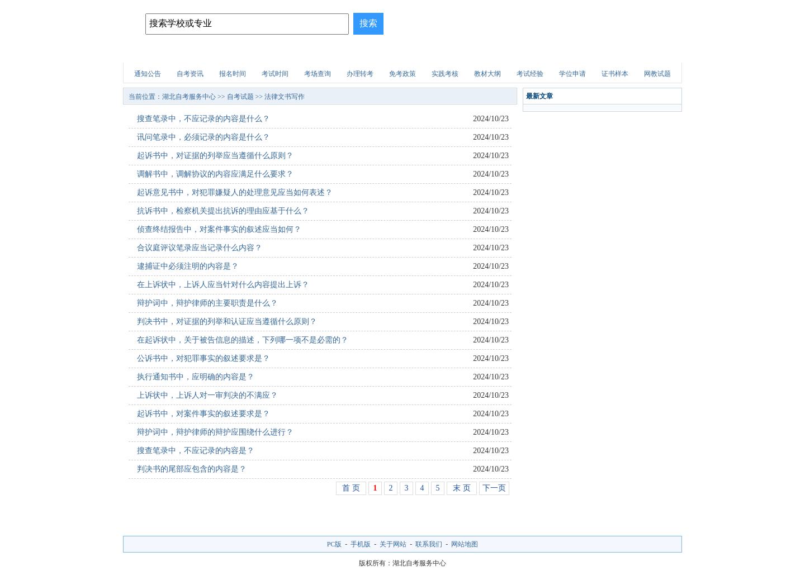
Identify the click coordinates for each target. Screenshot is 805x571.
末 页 (462, 488)
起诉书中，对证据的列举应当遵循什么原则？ (215, 155)
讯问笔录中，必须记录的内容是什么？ (203, 137)
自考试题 (600, 53)
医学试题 (550, 53)
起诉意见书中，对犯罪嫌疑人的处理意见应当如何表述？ (235, 192)
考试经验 (530, 74)
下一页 (494, 488)
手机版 (361, 544)
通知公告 (147, 74)
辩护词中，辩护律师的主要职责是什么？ (207, 303)
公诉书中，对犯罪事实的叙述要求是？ (203, 358)
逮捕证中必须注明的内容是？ (188, 266)
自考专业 (302, 53)
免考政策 (402, 74)
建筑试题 (401, 53)
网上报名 (650, 53)
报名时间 (232, 74)
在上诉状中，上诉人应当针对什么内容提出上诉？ (223, 284)
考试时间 (275, 74)
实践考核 (445, 74)
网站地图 (464, 544)
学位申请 (572, 74)
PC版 (334, 544)
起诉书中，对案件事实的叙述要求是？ (203, 414)
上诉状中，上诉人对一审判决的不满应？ (207, 395)
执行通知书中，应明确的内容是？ (195, 377)
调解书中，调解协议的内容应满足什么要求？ (215, 174)
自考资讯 (190, 74)
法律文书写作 (284, 97)
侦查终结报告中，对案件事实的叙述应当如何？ (219, 229)
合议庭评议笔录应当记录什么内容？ (199, 248)
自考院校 (202, 53)
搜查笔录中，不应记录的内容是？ (195, 450)
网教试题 (657, 74)
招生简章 (252, 53)
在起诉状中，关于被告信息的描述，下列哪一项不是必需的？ (242, 340)
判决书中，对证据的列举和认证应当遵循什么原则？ (227, 321)
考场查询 (317, 74)
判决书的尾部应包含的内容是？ (192, 469)
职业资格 (451, 53)
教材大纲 (487, 74)
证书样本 (615, 74)
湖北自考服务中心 (189, 97)
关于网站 (393, 544)
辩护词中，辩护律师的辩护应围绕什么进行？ (215, 432)
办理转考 (360, 74)
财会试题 (501, 53)
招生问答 (351, 53)
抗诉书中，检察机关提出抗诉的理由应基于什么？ (223, 211)
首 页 (351, 488)
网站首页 (152, 53)
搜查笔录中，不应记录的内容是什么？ (203, 119)
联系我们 (428, 544)
